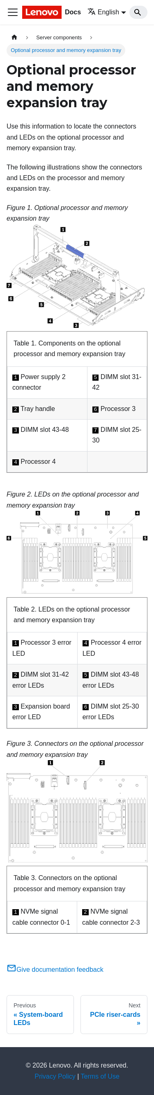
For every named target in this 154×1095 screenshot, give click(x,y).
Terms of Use (100, 1076)
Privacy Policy (55, 1076)
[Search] (138, 12)
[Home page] (14, 37)
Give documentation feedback (55, 969)
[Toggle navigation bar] (13, 12)
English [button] (103, 12)
